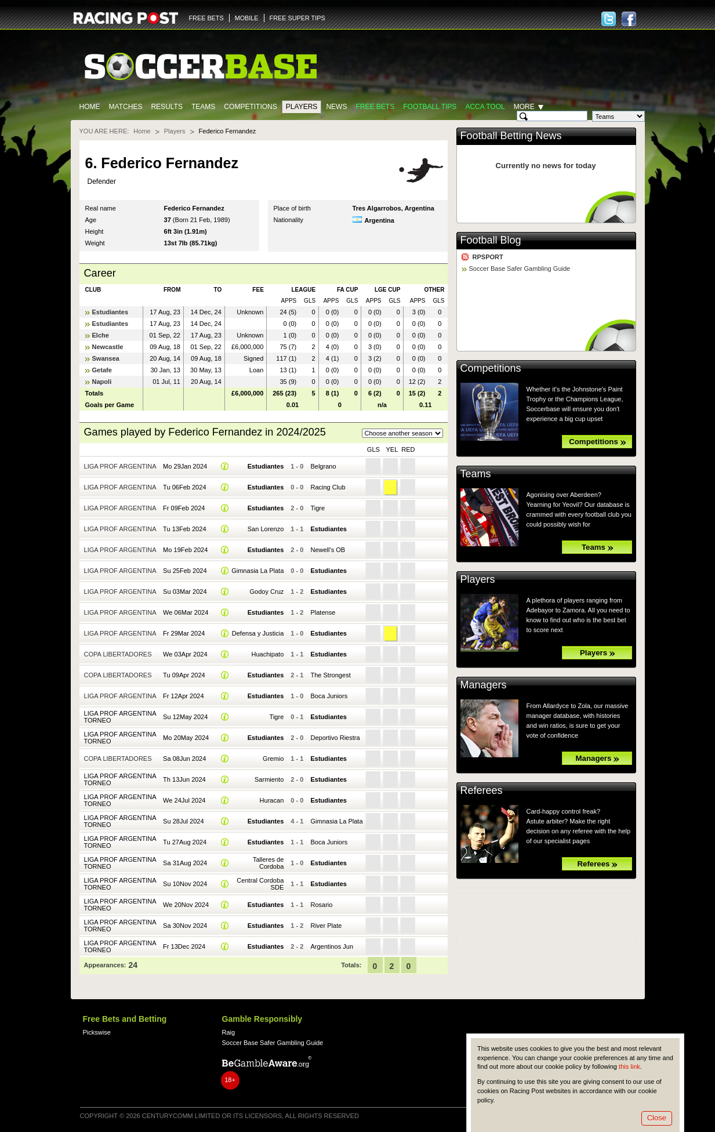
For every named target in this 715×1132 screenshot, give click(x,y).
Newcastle (108, 346)
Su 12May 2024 (185, 716)
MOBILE (247, 17)
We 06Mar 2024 (185, 612)
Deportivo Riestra (335, 737)
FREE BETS (206, 17)
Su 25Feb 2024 (184, 570)
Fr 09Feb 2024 (184, 508)
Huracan (272, 800)
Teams (203, 107)
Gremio (273, 758)
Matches (126, 107)
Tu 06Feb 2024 (184, 487)
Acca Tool (485, 107)
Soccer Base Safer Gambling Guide (520, 268)
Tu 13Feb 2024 (184, 528)
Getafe (102, 370)
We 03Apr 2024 (185, 654)
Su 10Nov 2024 (185, 883)
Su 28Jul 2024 (183, 821)
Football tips (429, 107)
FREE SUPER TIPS (297, 17)
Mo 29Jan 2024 (185, 466)
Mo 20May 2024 (186, 737)
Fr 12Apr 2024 (183, 695)
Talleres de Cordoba (268, 863)
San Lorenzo (266, 528)
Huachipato (267, 654)
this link (629, 1066)
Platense (322, 612)
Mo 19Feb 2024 (185, 549)
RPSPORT (488, 256)
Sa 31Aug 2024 (185, 862)
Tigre (317, 508)
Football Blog (490, 240)
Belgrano (323, 466)
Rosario (321, 904)
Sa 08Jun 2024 (184, 758)
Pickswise (97, 1032)
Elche (100, 335)
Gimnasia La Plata (257, 570)
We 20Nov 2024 (186, 904)
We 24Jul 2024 (184, 800)
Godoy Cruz (266, 591)
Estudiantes (110, 312)
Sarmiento (269, 779)
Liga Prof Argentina (120, 466)
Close (656, 1117)
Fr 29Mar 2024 (184, 633)
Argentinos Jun (331, 946)
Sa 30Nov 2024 (185, 925)
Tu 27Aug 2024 (184, 842)
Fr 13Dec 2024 (184, 946)
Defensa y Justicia (258, 633)
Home (89, 107)
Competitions (250, 107)
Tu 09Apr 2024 (184, 675)
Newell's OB (327, 549)
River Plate (326, 925)
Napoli (102, 381)
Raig (228, 1032)
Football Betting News (511, 136)
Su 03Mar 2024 (184, 591)
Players (302, 107)
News (336, 107)
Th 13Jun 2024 (184, 779)
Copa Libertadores (118, 654)
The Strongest (330, 675)
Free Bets (374, 107)
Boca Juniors (328, 695)
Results (167, 107)
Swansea (105, 358)
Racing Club (327, 487)
